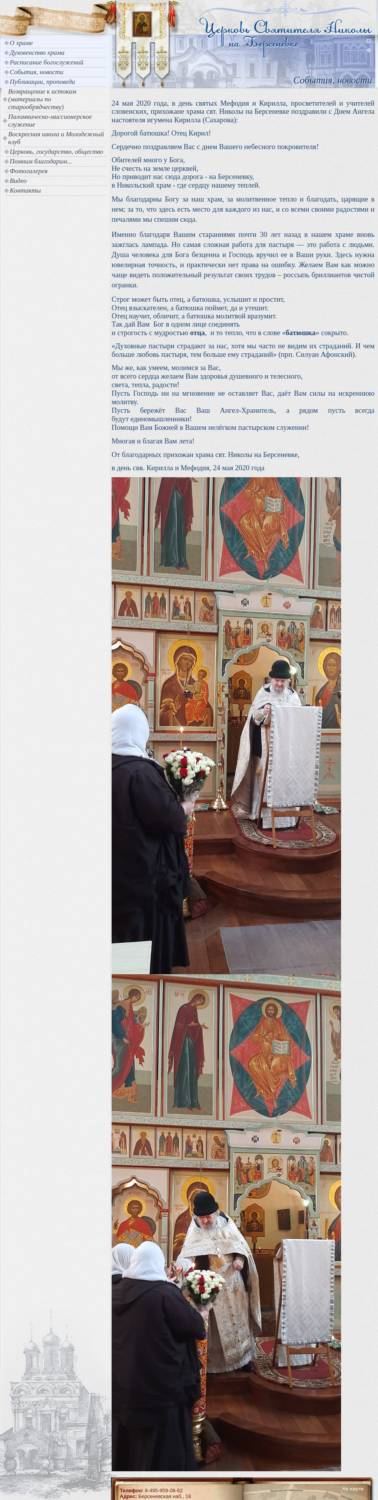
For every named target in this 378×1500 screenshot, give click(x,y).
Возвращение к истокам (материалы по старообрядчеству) (42, 99)
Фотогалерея (28, 171)
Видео (18, 180)
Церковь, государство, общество (56, 151)
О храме (21, 43)
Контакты (25, 190)
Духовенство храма (37, 52)
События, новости (36, 72)
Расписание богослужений (47, 62)
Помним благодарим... (41, 161)
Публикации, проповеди (42, 81)
